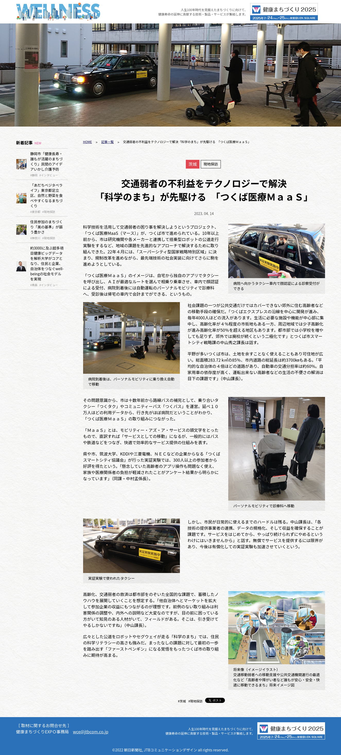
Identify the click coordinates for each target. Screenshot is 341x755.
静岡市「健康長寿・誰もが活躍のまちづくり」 (46, 161)
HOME (87, 141)
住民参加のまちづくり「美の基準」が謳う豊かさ (46, 227)
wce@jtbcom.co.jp (90, 731)
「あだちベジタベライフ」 (46, 195)
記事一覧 (107, 141)
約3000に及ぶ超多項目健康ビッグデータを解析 (47, 263)
